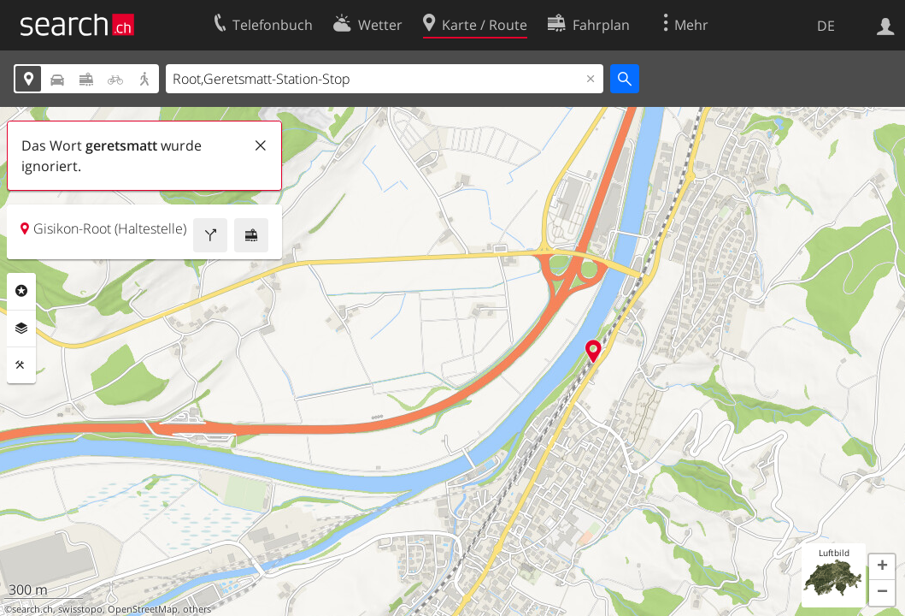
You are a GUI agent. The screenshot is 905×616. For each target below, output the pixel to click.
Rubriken (21, 291)
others (197, 609)
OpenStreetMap (143, 609)
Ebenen (21, 328)
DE (826, 25)
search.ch (32, 609)
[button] (882, 567)
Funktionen (21, 365)
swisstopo (80, 609)
